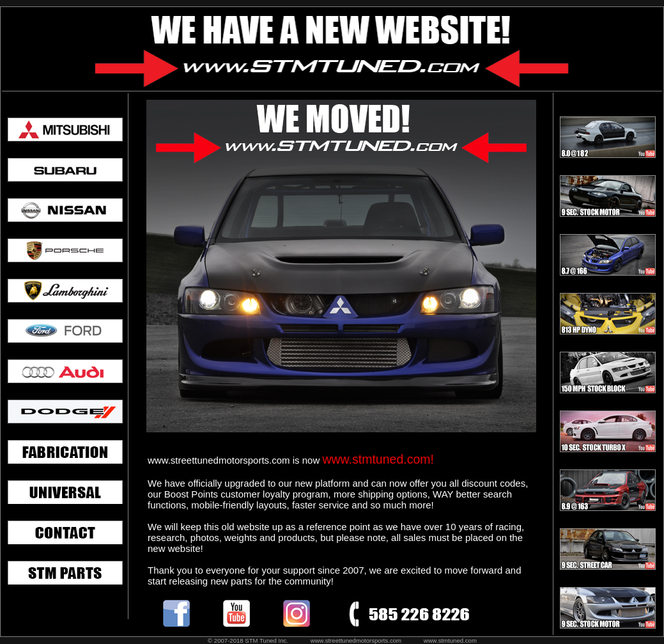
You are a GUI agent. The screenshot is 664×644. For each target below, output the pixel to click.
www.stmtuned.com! (377, 459)
